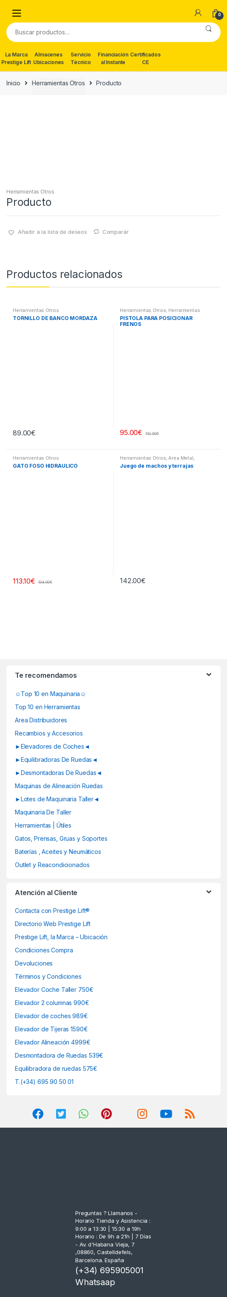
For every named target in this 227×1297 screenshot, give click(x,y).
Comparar (115, 231)
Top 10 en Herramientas (47, 706)
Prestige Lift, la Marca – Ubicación (61, 936)
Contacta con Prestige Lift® (52, 910)
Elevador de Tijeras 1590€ (51, 1029)
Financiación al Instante (113, 58)
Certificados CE (145, 58)
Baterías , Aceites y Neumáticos (58, 851)
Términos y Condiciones (48, 976)
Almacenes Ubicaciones (48, 58)
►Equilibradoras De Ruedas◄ (56, 759)
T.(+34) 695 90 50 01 (44, 1081)
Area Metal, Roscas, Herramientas (157, 460)
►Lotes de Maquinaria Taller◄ (57, 799)
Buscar (208, 32)
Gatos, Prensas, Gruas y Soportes (61, 838)
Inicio (13, 83)
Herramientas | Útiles (43, 825)
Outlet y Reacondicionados (52, 864)
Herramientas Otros (58, 83)
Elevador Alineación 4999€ (53, 1042)
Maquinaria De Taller (43, 812)
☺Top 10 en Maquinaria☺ (50, 693)
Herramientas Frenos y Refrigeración (160, 312)
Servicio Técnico (81, 58)
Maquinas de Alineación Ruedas (59, 785)
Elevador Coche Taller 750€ (54, 989)
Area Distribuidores (41, 720)
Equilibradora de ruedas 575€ (56, 1068)
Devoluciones (34, 963)
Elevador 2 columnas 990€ (52, 1002)
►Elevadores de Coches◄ (52, 746)
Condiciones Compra (44, 950)
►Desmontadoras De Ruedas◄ (58, 772)
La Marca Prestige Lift (16, 58)
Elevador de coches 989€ (51, 1015)
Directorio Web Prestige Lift (53, 923)
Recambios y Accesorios (49, 733)
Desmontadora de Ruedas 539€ (59, 1055)
